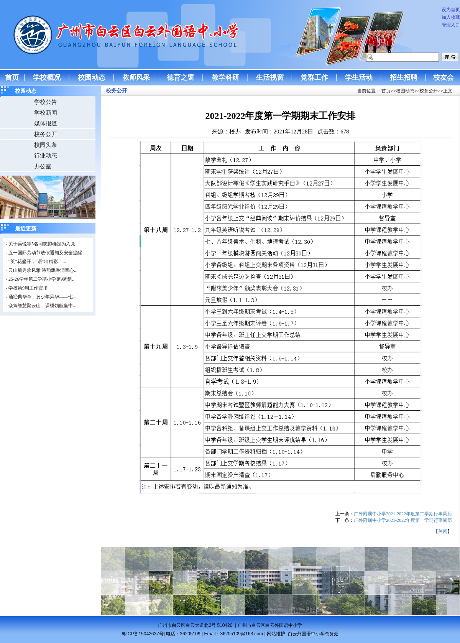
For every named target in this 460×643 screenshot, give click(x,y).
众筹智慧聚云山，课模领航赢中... (42, 305)
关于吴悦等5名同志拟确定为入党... (43, 244)
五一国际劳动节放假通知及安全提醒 (45, 252)
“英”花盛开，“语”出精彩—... (37, 261)
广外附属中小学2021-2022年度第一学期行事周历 (403, 520)
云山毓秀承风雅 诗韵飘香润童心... (42, 270)
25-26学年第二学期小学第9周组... (42, 279)
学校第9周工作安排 (28, 288)
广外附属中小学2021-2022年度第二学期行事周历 (403, 513)
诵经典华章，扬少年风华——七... (42, 296)
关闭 (442, 531)
